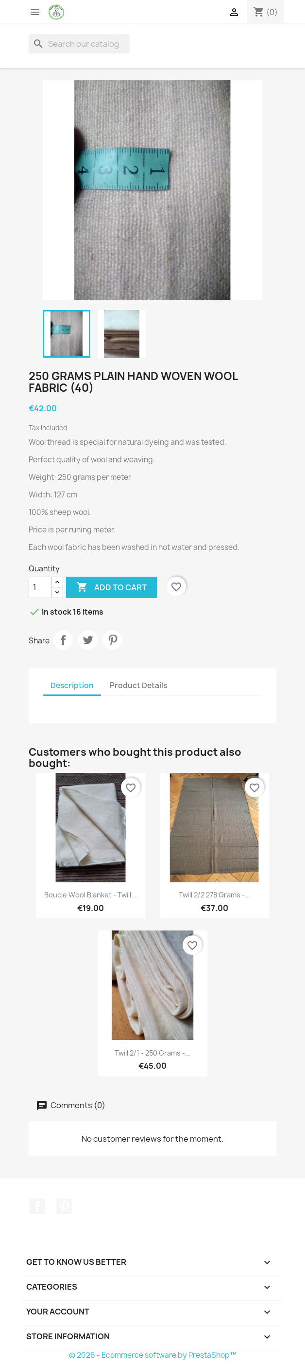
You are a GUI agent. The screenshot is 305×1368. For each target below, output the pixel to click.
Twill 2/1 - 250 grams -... (153, 1053)
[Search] (79, 44)
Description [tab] (72, 685)
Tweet (88, 640)
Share (63, 640)
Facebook (37, 1206)
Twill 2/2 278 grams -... (215, 894)
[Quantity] (40, 587)
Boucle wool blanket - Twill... (90, 894)
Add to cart (111, 587)
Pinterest (112, 640)
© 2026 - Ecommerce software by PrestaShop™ (153, 1355)
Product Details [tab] (138, 685)
